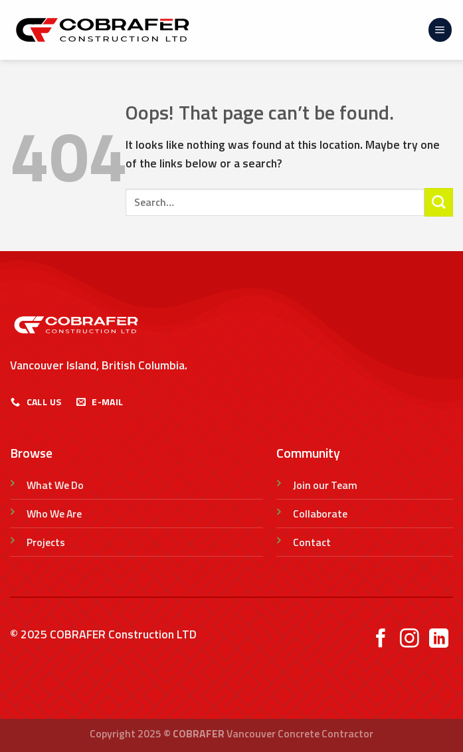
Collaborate (320, 513)
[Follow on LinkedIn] (438, 639)
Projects (46, 542)
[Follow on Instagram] (409, 639)
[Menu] (440, 30)
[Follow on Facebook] (381, 639)
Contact (312, 542)
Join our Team (325, 485)
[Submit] (438, 202)
